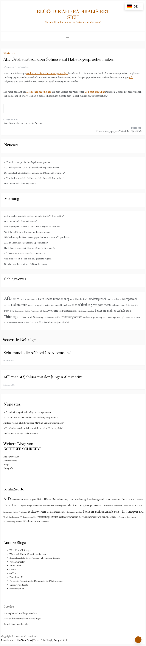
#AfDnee (13, 573)
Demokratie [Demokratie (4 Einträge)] (116, 299)
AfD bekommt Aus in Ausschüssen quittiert (24, 253)
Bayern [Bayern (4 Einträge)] (34, 299)
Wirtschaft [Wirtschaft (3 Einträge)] (65, 322)
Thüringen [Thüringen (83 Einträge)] (12, 316)
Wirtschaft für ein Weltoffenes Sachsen (27, 554)
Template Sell (60, 640)
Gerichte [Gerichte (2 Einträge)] (7, 305)
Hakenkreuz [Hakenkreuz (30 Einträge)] (19, 305)
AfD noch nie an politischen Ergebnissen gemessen (28, 162)
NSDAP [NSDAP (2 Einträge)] (12, 311)
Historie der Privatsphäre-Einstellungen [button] (22, 618)
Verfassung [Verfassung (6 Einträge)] (38, 317)
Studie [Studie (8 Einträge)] (129, 310)
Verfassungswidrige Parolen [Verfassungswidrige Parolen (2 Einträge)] (13, 322)
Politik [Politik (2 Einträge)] (27, 311)
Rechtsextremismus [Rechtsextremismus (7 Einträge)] (68, 310)
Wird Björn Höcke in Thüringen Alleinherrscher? (27, 232)
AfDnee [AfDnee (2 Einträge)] (27, 299)
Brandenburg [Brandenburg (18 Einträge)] (61, 299)
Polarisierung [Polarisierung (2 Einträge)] (19, 311)
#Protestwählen (16, 588)
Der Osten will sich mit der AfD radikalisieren (25, 264)
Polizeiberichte (9, 53)
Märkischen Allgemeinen (38, 92)
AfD (131, 77)
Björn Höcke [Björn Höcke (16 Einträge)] (45, 299)
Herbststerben (10, 460)
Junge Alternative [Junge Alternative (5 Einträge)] (42, 305)
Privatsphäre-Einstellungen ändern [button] (20, 613)
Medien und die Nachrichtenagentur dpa (47, 73)
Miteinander (15, 565)
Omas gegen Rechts (18, 584)
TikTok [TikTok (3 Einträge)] (24, 317)
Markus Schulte (23, 67)
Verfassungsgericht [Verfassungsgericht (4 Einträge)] (52, 317)
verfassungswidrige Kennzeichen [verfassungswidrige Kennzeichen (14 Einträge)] (121, 317)
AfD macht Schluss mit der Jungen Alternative (43, 377)
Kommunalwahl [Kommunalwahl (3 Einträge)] (56, 305)
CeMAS (12, 569)
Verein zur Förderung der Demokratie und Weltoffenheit (36, 580)
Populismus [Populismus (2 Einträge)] (35, 311)
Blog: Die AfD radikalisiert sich (73, 14)
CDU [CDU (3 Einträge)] (108, 299)
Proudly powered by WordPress (16, 640)
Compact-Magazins (95, 92)
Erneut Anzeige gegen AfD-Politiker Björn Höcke (119, 131)
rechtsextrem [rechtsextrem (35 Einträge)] (49, 310)
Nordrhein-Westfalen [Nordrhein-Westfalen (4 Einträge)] (129, 305)
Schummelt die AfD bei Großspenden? (37, 353)
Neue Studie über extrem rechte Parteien (22, 123)
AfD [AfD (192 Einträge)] (8, 298)
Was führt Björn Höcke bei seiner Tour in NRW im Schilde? (32, 226)
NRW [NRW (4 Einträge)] (6, 311)
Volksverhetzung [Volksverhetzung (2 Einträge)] (30, 322)
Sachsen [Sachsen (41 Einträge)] (100, 310)
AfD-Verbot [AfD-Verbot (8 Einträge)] (18, 299)
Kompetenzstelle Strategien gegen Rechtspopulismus (34, 557)
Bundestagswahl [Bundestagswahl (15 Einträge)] (97, 299)
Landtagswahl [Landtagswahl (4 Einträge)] (68, 305)
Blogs (6, 464)
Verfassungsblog (17, 561)
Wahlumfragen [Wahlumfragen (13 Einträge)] (52, 322)
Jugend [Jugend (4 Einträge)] (31, 305)
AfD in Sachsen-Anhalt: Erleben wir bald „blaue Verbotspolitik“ (34, 178)
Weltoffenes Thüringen (20, 550)
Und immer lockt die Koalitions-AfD (21, 183)
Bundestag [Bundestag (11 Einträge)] (81, 299)
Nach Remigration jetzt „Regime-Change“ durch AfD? (29, 248)
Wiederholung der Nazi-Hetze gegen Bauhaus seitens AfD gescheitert (37, 237)
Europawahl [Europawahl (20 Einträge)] (129, 299)
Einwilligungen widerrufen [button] (16, 624)
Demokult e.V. (16, 577)
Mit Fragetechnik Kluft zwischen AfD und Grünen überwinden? (34, 172)
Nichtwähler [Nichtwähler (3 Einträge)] (116, 305)
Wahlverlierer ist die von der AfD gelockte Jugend (27, 258)
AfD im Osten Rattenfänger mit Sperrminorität (26, 242)
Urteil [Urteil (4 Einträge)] (30, 317)
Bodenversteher (11, 456)
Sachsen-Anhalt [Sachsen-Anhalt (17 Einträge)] (116, 310)
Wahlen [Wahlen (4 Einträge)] (40, 322)
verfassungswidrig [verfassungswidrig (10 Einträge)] (92, 317)
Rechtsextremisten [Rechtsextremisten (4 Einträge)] (86, 311)
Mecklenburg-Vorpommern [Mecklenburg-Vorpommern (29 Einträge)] (93, 305)
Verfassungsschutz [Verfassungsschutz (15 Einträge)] (71, 317)
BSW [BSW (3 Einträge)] (72, 299)
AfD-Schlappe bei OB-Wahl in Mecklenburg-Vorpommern (31, 167)
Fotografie (8, 468)
